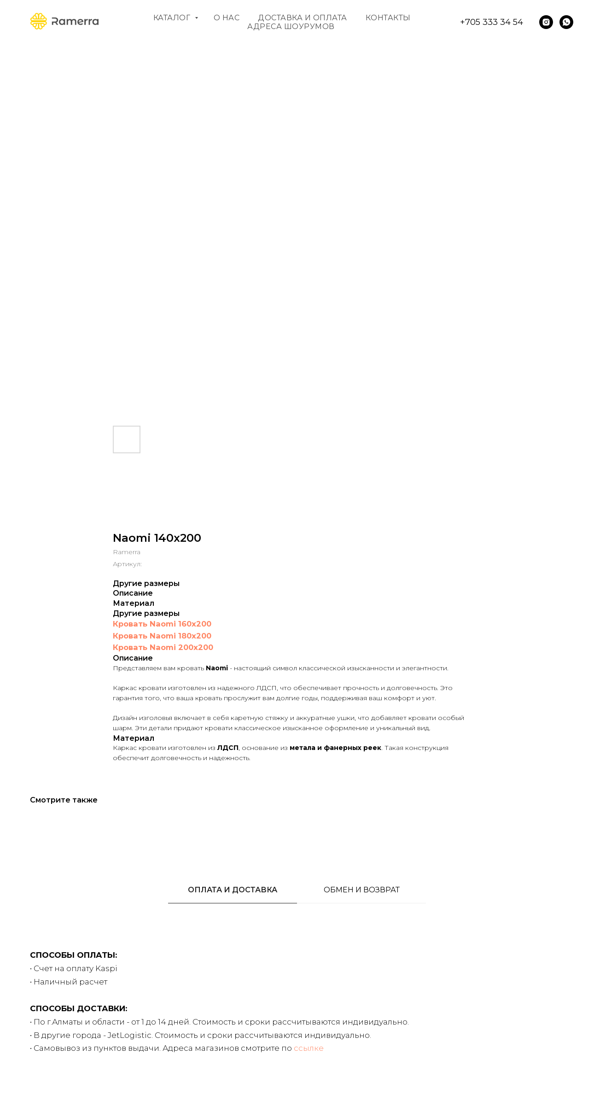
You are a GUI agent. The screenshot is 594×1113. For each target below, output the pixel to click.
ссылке (309, 1048)
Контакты (388, 17)
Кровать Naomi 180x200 (162, 635)
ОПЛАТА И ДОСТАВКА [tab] (232, 889)
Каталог (172, 17)
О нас (227, 17)
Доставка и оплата (302, 17)
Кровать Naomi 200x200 (163, 647)
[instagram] (546, 22)
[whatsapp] (566, 22)
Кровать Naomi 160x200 (162, 623)
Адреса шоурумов (291, 26)
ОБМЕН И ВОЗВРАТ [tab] (362, 889)
